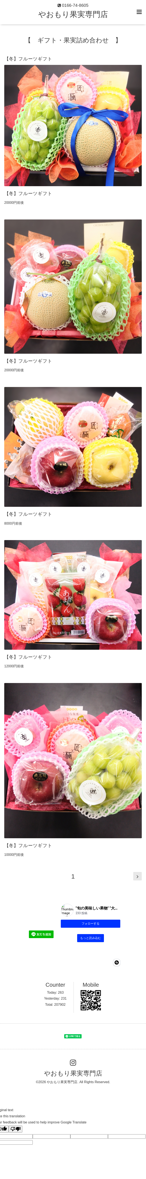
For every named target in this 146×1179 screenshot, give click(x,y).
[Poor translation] (15, 1106)
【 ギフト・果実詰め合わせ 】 (73, 40)
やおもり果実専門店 (73, 14)
